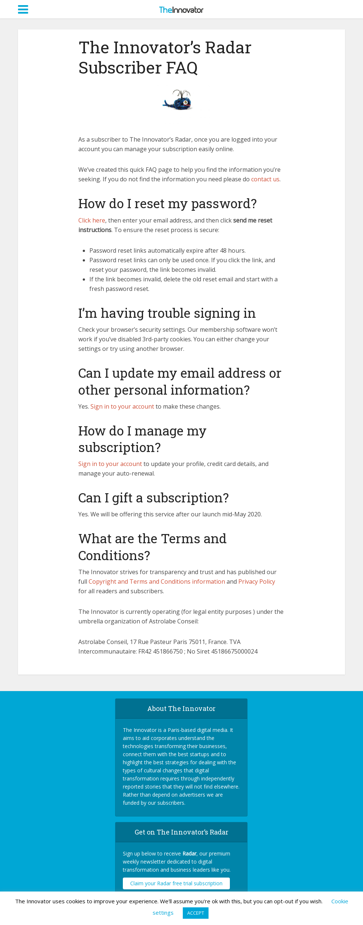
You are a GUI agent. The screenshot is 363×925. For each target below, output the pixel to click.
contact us (265, 179)
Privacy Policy (256, 581)
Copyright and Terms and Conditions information (158, 581)
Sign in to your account (123, 406)
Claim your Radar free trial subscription (176, 883)
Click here (91, 220)
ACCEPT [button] (195, 913)
